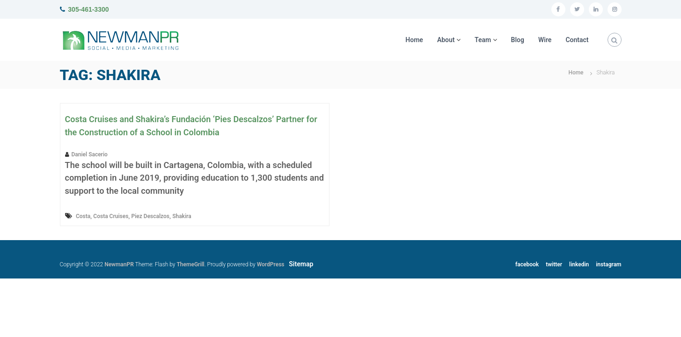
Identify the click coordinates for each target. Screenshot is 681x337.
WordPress (271, 264)
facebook (527, 264)
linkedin (579, 264)
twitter (554, 264)
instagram (608, 264)
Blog (517, 40)
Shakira (181, 216)
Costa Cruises (110, 216)
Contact (576, 40)
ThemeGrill (190, 264)
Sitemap (301, 264)
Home (414, 40)
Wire (544, 40)
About (446, 40)
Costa (83, 216)
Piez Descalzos (150, 216)
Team (483, 40)
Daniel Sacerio (90, 154)
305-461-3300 (88, 9)
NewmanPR (119, 264)
